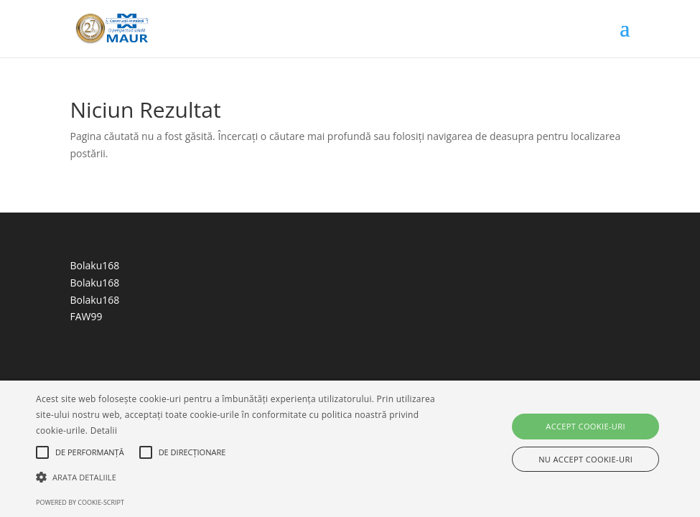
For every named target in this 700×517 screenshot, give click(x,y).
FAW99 (86, 316)
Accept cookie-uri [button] (585, 426)
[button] (240, 477)
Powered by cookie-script (80, 502)
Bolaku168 (95, 265)
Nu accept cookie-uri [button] (585, 459)
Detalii (104, 430)
